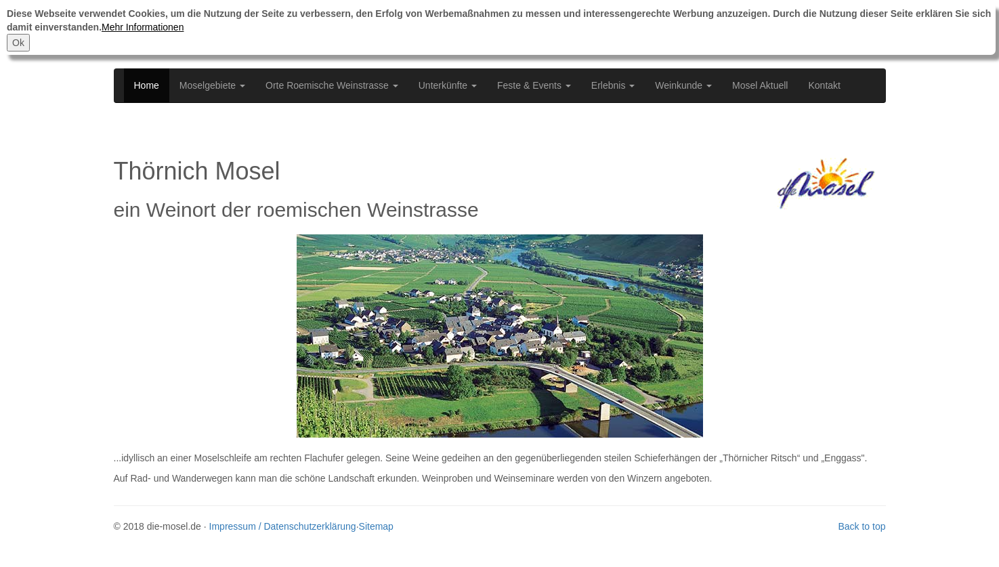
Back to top (861, 526)
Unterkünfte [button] (448, 85)
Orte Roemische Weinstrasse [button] (331, 85)
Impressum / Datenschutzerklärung (282, 526)
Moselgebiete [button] (212, 85)
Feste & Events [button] (534, 85)
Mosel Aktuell (760, 85)
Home (146, 85)
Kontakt (824, 85)
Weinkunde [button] (683, 85)
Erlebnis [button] (613, 85)
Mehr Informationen (143, 27)
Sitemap (376, 526)
